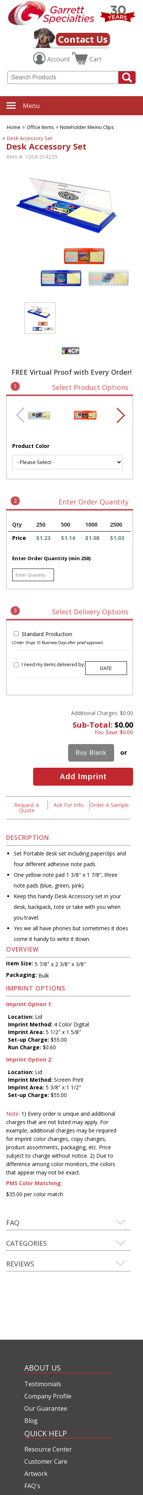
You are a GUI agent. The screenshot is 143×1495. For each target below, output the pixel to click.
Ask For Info (69, 805)
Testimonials (42, 1384)
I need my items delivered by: (53, 664)
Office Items (40, 127)
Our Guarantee (45, 1408)
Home (14, 127)
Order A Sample (109, 805)
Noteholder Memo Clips (87, 127)
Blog (31, 1421)
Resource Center (48, 1449)
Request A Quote (26, 807)
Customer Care (45, 1461)
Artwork (36, 1474)
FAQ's (32, 1486)
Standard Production (47, 634)
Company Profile (48, 1396)
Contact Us (83, 39)
